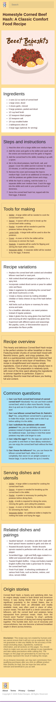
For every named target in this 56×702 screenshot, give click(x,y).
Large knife (14, 232)
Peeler (12, 227)
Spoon (12, 221)
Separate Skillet (16, 513)
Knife (11, 501)
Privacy (21, 691)
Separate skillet (15, 250)
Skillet (11, 215)
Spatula (12, 244)
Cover (11, 238)
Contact (31, 691)
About (5, 691)
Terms (13, 691)
